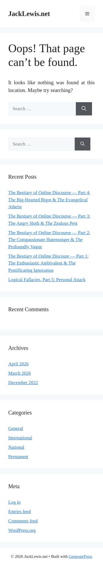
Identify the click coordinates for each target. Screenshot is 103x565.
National (16, 447)
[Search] (84, 108)
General (15, 428)
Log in (14, 502)
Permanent (18, 456)
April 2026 (18, 363)
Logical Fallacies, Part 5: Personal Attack (46, 279)
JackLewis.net (29, 13)
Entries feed (19, 511)
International (20, 437)
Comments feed (23, 521)
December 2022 (23, 382)
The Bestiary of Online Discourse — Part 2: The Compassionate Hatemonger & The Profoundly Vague (49, 239)
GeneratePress (80, 556)
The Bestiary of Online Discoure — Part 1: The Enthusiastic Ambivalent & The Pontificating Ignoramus (48, 263)
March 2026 (19, 373)
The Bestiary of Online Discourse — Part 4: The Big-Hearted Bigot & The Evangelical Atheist (49, 199)
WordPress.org (22, 530)
